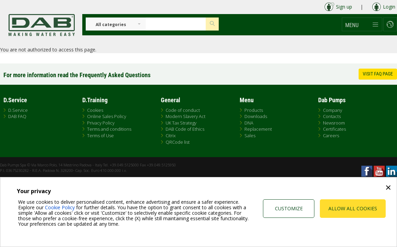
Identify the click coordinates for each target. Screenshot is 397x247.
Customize (289, 208)
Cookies (95, 110)
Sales (249, 135)
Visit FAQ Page (378, 74)
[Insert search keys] (176, 24)
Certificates (334, 129)
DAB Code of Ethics (185, 129)
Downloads (255, 116)
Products (253, 110)
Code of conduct (183, 110)
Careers (331, 135)
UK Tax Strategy (181, 123)
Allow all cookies (352, 208)
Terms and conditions (109, 129)
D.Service (18, 110)
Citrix (171, 135)
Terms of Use (100, 135)
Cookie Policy (60, 207)
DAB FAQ (17, 116)
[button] (362, 24)
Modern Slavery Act (185, 116)
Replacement (258, 129)
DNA (248, 123)
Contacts (332, 116)
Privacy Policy (101, 123)
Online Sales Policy (106, 116)
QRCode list (178, 142)
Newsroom (334, 123)
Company (332, 110)
